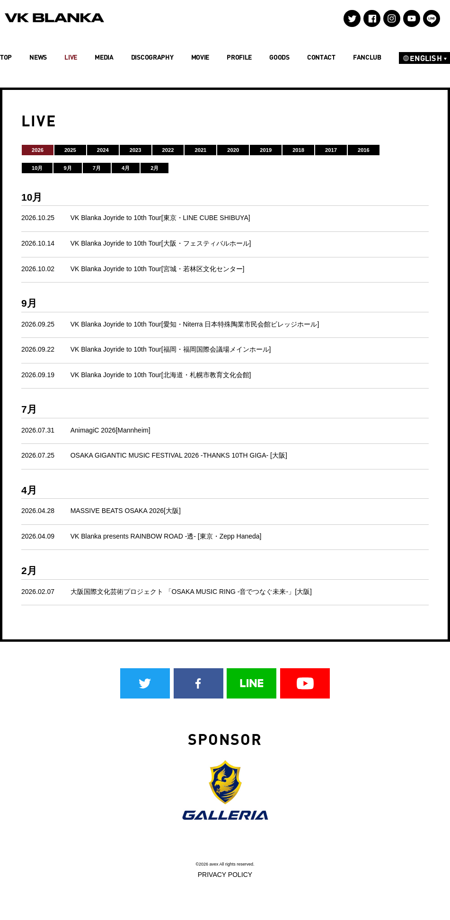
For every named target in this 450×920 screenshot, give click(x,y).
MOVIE (200, 57)
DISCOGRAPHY (152, 57)
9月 (67, 168)
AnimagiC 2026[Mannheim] (110, 430)
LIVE (70, 57)
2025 (70, 150)
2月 (154, 168)
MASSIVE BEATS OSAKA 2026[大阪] (126, 510)
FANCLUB (367, 57)
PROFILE (239, 57)
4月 (126, 168)
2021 (200, 150)
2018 (298, 150)
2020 (233, 150)
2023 (135, 150)
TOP (6, 57)
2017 (331, 150)
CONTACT (321, 57)
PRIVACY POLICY (225, 874)
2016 (364, 150)
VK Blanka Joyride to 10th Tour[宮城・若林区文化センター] (158, 269)
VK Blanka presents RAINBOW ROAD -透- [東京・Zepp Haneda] (166, 536)
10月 (37, 168)
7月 (97, 168)
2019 (266, 150)
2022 (168, 150)
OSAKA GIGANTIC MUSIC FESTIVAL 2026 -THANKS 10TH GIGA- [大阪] (179, 455)
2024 (103, 150)
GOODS (279, 57)
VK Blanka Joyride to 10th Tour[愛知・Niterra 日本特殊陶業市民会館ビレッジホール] (195, 324)
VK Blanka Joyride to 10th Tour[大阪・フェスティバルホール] (161, 243)
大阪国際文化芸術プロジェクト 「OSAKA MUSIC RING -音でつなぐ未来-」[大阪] (191, 591)
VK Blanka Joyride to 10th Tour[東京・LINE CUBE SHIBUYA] (160, 217)
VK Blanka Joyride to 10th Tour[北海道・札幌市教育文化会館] (161, 375)
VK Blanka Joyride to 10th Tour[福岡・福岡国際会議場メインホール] (171, 349)
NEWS (38, 57)
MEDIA (104, 57)
